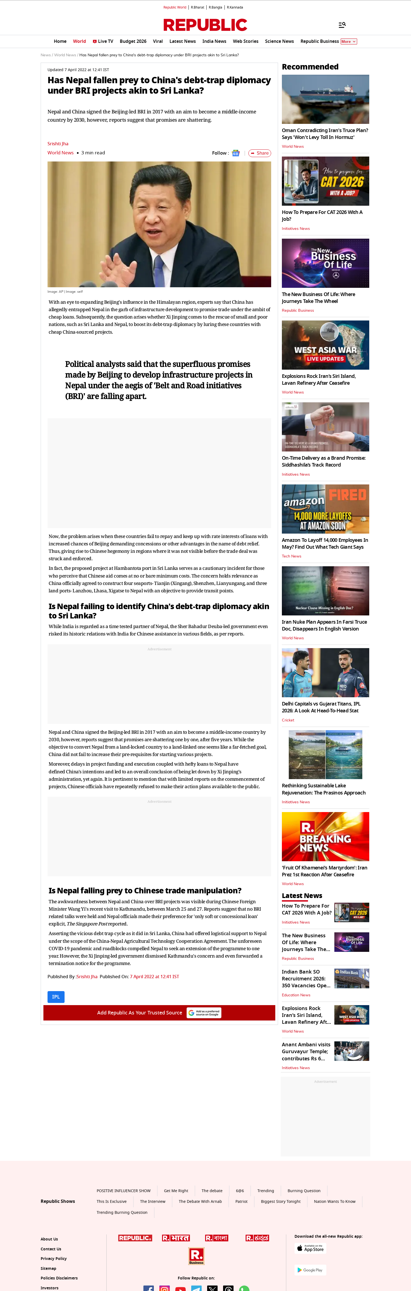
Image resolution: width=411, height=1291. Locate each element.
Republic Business (298, 311)
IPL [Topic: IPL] (56, 996)
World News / (66, 55)
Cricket (288, 720)
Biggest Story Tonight (281, 1201)
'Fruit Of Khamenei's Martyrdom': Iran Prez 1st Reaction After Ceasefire (324, 871)
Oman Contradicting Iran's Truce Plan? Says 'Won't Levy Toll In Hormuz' (325, 134)
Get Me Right (176, 1191)
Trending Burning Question (122, 1212)
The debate (212, 1191)
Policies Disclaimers (59, 1278)
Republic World (174, 7)
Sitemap (48, 1269)
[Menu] (339, 24)
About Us (49, 1239)
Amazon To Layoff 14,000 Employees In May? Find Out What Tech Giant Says (325, 544)
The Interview (152, 1201)
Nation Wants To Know (335, 1201)
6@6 (240, 1191)
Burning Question (304, 1191)
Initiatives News (296, 229)
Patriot (241, 1201)
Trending (265, 1191)
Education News (296, 995)
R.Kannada (235, 7)
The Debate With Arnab (200, 1201)
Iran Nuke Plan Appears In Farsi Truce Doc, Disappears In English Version (324, 625)
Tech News (291, 556)
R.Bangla (215, 7)
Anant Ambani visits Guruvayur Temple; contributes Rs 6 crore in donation (306, 1055)
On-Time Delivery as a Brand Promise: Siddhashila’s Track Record (323, 462)
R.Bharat (197, 7)
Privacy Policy (54, 1259)
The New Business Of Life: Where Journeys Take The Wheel (318, 298)
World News (61, 152)
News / (47, 55)
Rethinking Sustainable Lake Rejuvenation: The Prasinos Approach (324, 789)
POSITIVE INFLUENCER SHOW (124, 1191)
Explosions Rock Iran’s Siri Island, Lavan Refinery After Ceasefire (319, 380)
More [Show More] (348, 41)
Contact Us (51, 1249)
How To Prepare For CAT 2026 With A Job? (322, 216)
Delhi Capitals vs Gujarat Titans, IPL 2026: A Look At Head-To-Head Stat (321, 707)
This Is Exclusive (112, 1201)
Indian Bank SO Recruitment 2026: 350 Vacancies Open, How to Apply (306, 982)
